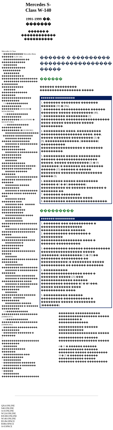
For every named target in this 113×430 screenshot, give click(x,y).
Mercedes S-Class (9, 51)
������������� (73, 322)
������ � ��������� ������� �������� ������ (20, 180)
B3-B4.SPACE (8, 421)
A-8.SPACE (6, 426)
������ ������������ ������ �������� (20, 259)
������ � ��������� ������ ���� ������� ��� (20, 193)
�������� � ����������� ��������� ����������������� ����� (18, 248)
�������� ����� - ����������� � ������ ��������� (20, 306)
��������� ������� (19, 363)
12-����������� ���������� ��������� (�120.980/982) (17, 127)
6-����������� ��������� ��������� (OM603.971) (20, 314)
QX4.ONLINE (8, 405)
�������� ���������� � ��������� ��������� (20, 76)
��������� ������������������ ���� (19, 223)
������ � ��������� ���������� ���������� (20, 155)
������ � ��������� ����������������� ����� (20, 232)
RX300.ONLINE (9, 416)
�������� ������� (20, 276)
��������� (12, 70)
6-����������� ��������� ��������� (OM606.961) (20, 322)
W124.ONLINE (8, 413)
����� (8, 371)
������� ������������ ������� (13, 349)
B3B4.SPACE (7, 424)
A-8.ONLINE (7, 411)
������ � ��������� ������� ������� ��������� (20, 287)
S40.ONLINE (7, 408)
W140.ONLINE (8, 418)
